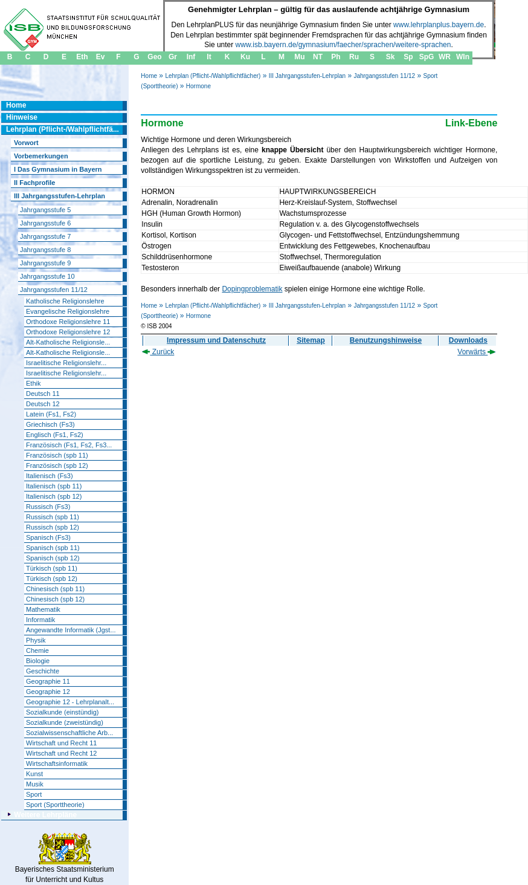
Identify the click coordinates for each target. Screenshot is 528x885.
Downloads (468, 340)
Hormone (198, 86)
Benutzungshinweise (386, 340)
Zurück (158, 352)
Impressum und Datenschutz (216, 340)
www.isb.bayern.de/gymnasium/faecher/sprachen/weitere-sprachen (343, 45)
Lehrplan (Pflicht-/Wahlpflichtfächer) (212, 76)
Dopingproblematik (252, 289)
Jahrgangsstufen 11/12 (384, 76)
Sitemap (311, 340)
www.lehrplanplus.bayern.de (438, 25)
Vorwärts (476, 352)
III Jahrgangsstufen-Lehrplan (307, 76)
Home (149, 76)
